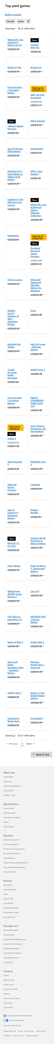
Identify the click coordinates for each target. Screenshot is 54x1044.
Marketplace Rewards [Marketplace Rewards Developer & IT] (11, 958)
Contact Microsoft (9, 1031)
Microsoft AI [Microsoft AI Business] (7, 885)
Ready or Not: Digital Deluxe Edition (38, 695)
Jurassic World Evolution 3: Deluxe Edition (38, 541)
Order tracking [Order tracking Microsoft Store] (8, 827)
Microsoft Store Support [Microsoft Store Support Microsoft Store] (11, 817)
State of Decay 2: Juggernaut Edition (38, 568)
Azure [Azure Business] (5, 894)
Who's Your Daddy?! (36, 172)
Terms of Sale (40, 1031)
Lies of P (35, 591)
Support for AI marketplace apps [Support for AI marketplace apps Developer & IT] (14, 939)
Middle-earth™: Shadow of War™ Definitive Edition (13, 317)
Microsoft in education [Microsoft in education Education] (11, 840)
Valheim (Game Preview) (15, 127)
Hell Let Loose (14, 279)
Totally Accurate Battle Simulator (12, 373)
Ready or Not (14, 67)
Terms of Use (29, 1031)
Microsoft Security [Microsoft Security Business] (9, 889)
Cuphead (35, 484)
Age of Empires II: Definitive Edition (12, 514)
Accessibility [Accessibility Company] (7, 1003)
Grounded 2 (37, 718)
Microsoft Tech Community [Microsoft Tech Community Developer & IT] (12, 944)
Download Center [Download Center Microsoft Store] (9, 813)
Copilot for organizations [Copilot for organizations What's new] (12, 786)
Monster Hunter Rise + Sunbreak (38, 664)
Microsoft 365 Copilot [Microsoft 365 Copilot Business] (11, 912)
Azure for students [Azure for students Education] (9, 872)
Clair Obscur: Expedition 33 (14, 618)
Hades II (11, 438)
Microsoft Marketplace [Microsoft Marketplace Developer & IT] (11, 948)
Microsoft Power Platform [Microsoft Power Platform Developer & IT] (12, 953)
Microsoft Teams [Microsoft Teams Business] (9, 917)
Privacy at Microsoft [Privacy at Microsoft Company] (10, 989)
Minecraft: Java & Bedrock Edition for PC (15, 42)
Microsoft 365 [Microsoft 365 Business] (8, 903)
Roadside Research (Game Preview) (35, 252)
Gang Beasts (37, 148)
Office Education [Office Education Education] (9, 858)
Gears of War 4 (15, 642)
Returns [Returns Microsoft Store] (6, 822)
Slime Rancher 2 (14, 463)
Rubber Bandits (34, 511)
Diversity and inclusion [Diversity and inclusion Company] (11, 998)
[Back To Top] (41, 754)
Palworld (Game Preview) (12, 487)
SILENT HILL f (14, 692)
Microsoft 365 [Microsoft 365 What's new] (8, 790)
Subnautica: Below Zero (13, 720)
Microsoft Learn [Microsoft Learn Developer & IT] (8, 935)
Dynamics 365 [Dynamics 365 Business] (8, 899)
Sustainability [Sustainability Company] (8, 1007)
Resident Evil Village (14, 345)
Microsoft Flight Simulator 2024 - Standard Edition (15, 667)
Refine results (13, 14)
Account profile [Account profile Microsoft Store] (8, 808)
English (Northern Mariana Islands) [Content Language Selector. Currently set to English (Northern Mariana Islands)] (20, 1016)
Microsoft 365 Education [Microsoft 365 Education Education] (11, 853)
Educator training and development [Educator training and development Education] (15, 863)
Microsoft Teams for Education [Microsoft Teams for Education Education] (14, 849)
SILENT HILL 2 (38, 369)
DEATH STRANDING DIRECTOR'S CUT (37, 401)
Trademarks (7, 1035)
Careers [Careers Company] (6, 975)
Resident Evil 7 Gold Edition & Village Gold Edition (15, 175)
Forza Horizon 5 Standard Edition (14, 90)
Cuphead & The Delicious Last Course (15, 202)
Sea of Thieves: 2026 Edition (15, 150)
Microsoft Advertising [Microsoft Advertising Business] (10, 908)
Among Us (36, 67)
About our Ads (18, 1035)
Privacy (20, 1031)
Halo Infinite (13, 565)
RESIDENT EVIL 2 (38, 463)
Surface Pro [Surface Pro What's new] (7, 781)
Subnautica (13, 235)
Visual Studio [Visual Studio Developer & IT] (8, 962)
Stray (33, 310)
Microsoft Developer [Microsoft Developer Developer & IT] (10, 930)
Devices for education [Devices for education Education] (11, 844)
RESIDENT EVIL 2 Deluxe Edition (38, 619)
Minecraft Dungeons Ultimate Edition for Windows (36, 285)
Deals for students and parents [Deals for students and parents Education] (14, 867)
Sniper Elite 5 (37, 642)
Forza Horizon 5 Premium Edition (14, 400)
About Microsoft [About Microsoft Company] (9, 980)
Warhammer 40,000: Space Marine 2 (14, 594)
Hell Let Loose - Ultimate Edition (38, 347)
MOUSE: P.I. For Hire (13, 544)
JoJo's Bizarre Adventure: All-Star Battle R (38, 428)
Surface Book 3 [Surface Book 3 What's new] (8, 777)
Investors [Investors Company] (6, 994)
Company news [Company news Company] (8, 984)
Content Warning (35, 46)
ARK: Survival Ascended (37, 96)
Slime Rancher (38, 120)
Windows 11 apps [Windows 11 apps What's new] (9, 795)
